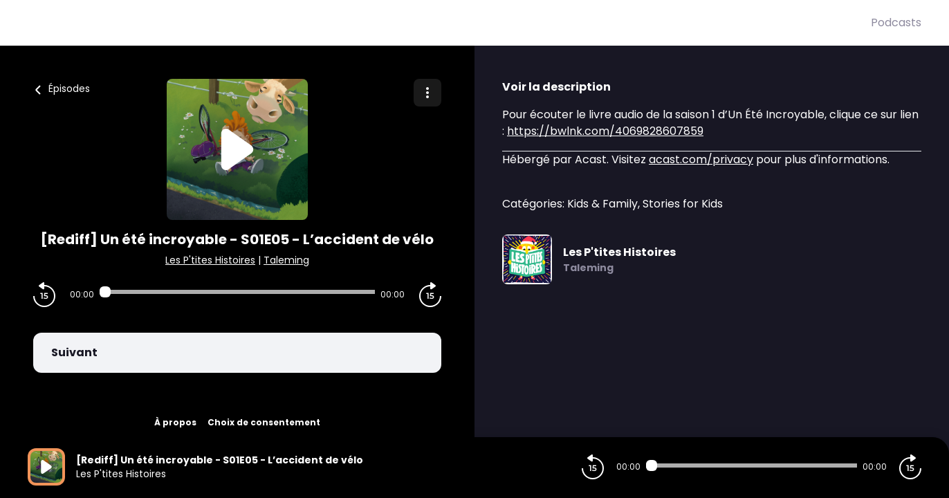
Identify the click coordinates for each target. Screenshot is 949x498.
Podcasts (896, 22)
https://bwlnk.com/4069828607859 (605, 131)
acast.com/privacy (701, 159)
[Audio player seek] (237, 292)
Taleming (286, 260)
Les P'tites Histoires (210, 260)
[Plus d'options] (427, 93)
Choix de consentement (264, 422)
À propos (175, 422)
